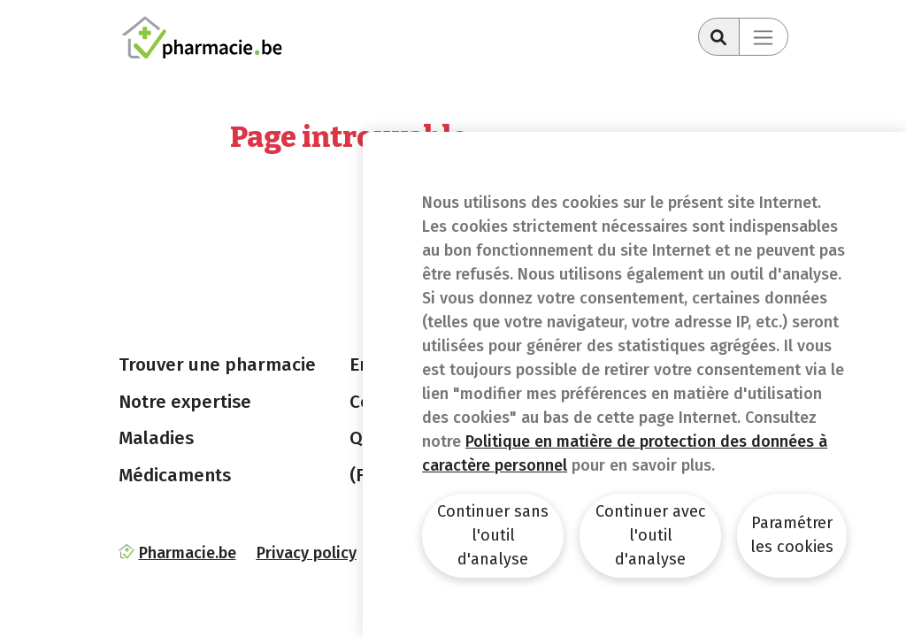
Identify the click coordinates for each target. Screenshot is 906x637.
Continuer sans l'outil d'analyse (493, 535)
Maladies (156, 438)
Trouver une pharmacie (217, 364)
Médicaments (175, 475)
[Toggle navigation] (763, 37)
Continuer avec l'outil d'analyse (650, 535)
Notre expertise (185, 401)
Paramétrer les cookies (791, 534)
